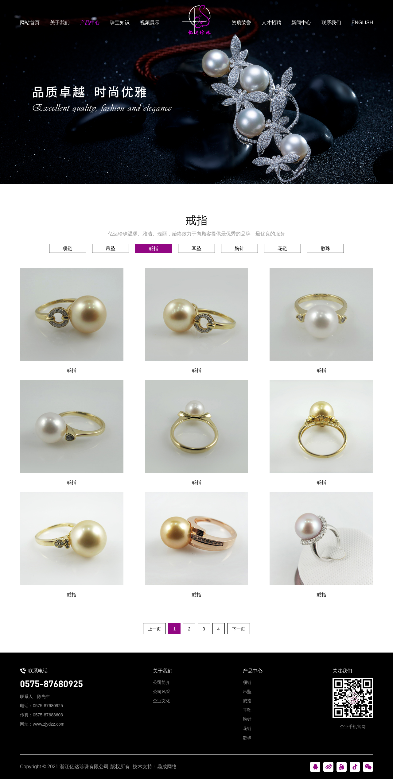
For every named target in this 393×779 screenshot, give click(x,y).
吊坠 (110, 248)
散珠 (325, 248)
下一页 (238, 628)
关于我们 (60, 22)
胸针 (239, 248)
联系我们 (331, 22)
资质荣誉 (241, 22)
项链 (67, 248)
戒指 (153, 248)
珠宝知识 (120, 22)
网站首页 (30, 22)
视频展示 (150, 22)
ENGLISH (362, 22)
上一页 (154, 628)
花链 (282, 248)
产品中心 (90, 22)
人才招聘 (271, 22)
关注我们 (342, 670)
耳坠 (196, 248)
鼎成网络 (167, 766)
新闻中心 (301, 22)
